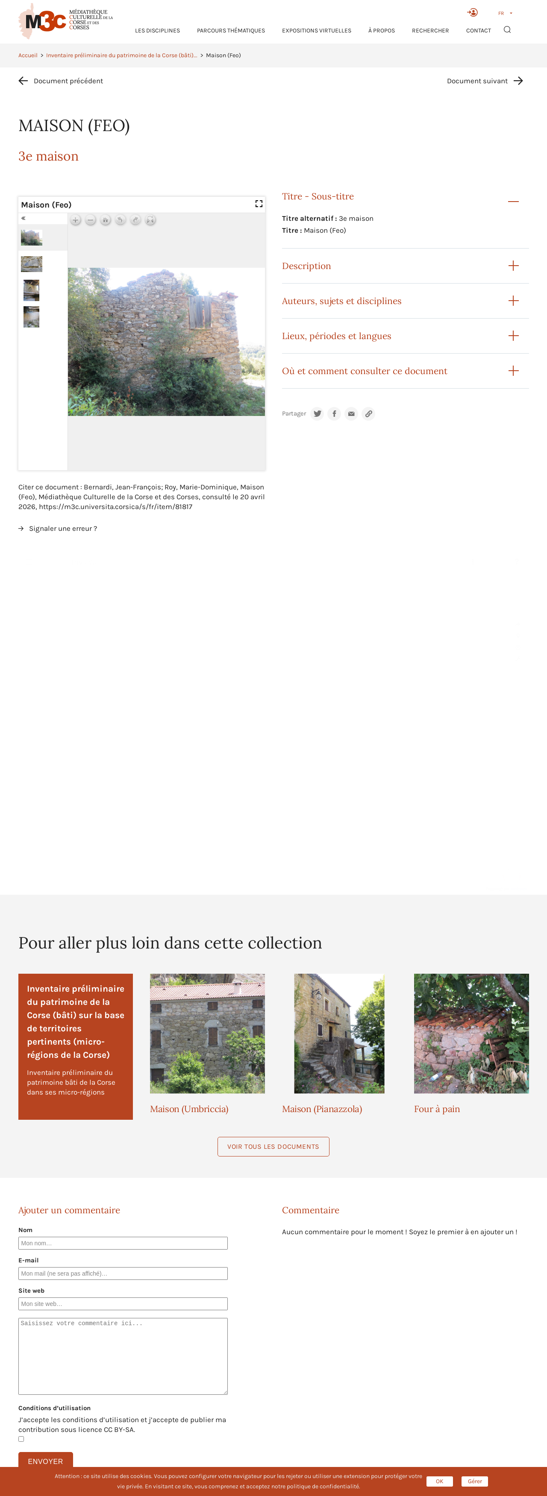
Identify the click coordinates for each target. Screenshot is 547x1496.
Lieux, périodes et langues (336, 336)
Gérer (475, 1481)
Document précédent (68, 80)
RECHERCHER (430, 30)
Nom (25, 1230)
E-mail (28, 1260)
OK (440, 1481)
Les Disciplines (157, 30)
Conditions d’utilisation (54, 1408)
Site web (31, 1290)
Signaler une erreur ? (63, 528)
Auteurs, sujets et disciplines (342, 301)
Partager (294, 413)
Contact (478, 30)
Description (306, 266)
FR (501, 13)
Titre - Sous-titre (318, 196)
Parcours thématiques (231, 30)
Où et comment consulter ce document (364, 371)
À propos (381, 30)
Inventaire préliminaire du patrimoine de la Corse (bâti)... (121, 55)
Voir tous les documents (273, 1146)
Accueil (28, 55)
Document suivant (477, 80)
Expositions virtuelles (316, 30)
